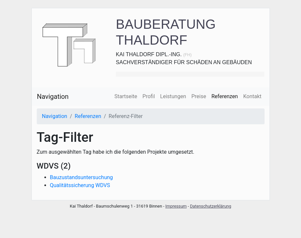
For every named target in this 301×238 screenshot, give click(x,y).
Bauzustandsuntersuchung (81, 177)
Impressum (175, 206)
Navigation (53, 96)
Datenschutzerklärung (210, 206)
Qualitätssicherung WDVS (80, 185)
